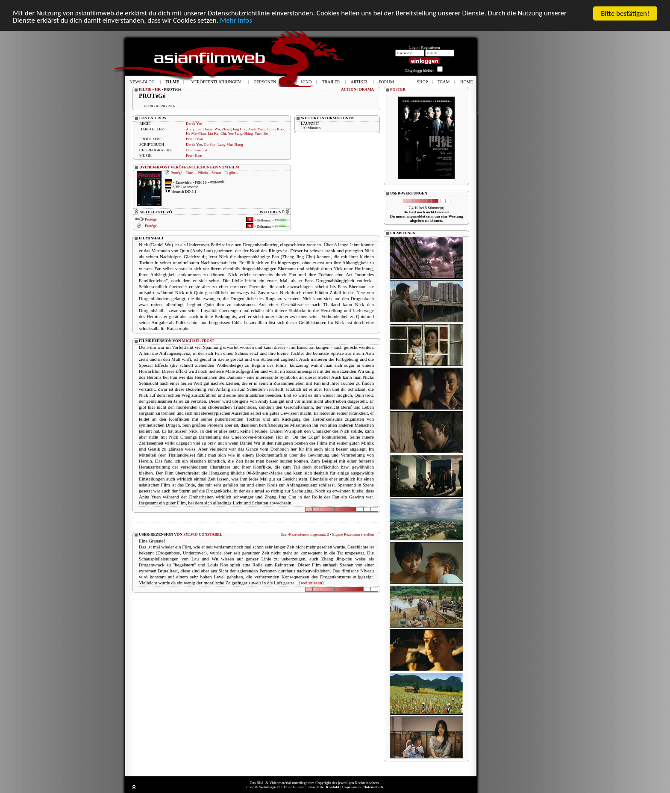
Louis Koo (275, 129)
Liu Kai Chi (217, 133)
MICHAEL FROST (198, 341)
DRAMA (366, 89)
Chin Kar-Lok (197, 150)
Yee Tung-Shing (240, 133)
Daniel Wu (211, 129)
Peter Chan (194, 139)
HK (158, 89)
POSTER (398, 89)
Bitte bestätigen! (625, 13)
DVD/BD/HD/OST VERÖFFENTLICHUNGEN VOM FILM (189, 167)
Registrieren (430, 47)
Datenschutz (373, 787)
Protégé (151, 219)
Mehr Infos (237, 21)
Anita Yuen (256, 129)
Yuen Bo (261, 133)
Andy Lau (193, 129)
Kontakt (332, 787)
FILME (145, 89)
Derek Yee (194, 123)
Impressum (351, 787)
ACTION (348, 89)
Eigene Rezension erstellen (353, 534)
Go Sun (209, 144)
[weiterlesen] (311, 582)
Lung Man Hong (230, 144)
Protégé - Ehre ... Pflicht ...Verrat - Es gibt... (204, 173)
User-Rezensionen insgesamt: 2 (305, 534)
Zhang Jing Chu (234, 129)
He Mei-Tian (196, 133)
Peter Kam (194, 155)
